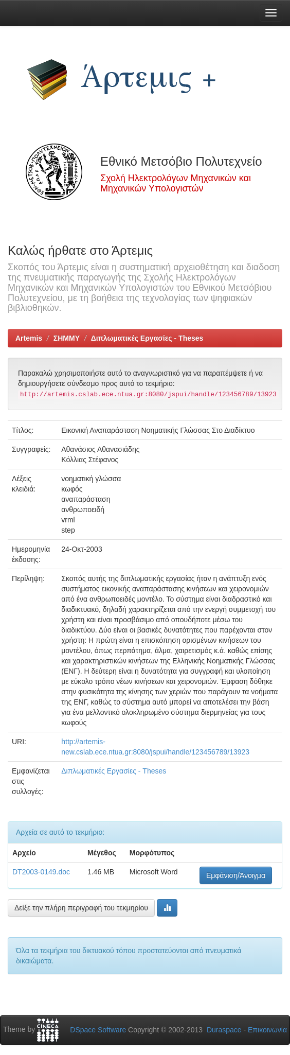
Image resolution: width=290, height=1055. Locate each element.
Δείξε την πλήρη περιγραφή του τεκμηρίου (81, 908)
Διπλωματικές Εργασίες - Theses (147, 338)
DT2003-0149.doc (41, 872)
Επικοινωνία (267, 1030)
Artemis (28, 338)
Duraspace (224, 1030)
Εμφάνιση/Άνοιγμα (235, 875)
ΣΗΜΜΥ (66, 338)
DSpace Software (98, 1030)
